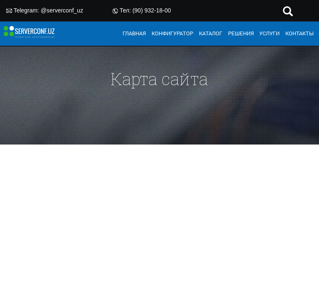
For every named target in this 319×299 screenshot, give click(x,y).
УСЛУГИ (269, 33)
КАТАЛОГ (210, 33)
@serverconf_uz (62, 10)
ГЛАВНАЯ (134, 33)
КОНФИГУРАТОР (172, 33)
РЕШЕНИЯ (241, 33)
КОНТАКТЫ (299, 33)
